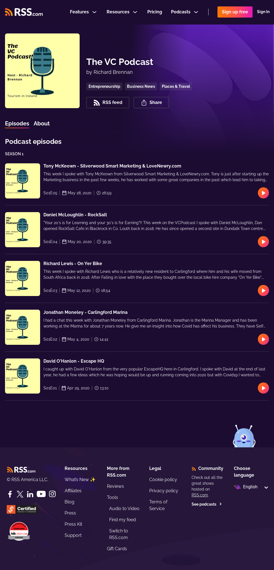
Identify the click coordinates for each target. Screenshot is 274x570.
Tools (112, 497)
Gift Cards (117, 548)
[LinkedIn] (30, 494)
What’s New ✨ (80, 479)
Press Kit (73, 524)
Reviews (115, 486)
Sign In (263, 12)
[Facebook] (10, 494)
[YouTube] (41, 494)
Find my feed (122, 519)
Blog (69, 501)
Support (73, 535)
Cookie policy (163, 479)
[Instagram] (52, 494)
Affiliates (73, 490)
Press (70, 513)
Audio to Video (124, 508)
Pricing (154, 12)
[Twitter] (20, 494)
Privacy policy (163, 490)
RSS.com (200, 495)
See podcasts (207, 504)
